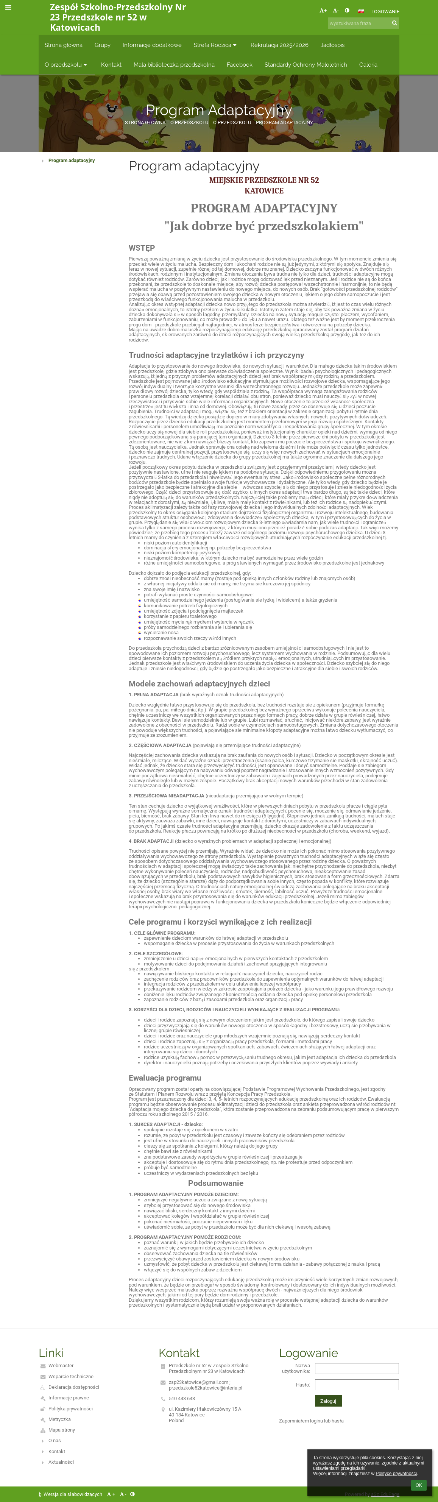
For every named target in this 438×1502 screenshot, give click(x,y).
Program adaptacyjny (71, 160)
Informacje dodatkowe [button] (152, 45)
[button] (360, 11)
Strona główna (145, 122)
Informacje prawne (68, 1398)
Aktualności (61, 1462)
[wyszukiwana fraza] (363, 23)
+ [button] (323, 10)
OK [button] (419, 1485)
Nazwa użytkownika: (296, 1368)
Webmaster (60, 1365)
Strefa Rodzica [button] (216, 45)
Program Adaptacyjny (284, 122)
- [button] (336, 10)
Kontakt (56, 1451)
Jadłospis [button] (332, 45)
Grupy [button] (103, 45)
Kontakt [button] (111, 64)
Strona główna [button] (64, 45)
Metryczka (59, 1419)
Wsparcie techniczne (71, 1376)
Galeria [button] (368, 64)
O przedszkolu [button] (67, 64)
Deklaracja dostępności (73, 1387)
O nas (54, 1440)
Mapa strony (61, 1430)
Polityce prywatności (396, 1473)
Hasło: (303, 1385)
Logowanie (385, 11)
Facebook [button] (240, 64)
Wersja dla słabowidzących (71, 1494)
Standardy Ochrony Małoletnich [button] (306, 64)
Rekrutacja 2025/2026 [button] (280, 45)
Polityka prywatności (70, 1409)
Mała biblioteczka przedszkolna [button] (174, 64)
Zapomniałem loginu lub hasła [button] (311, 1421)
